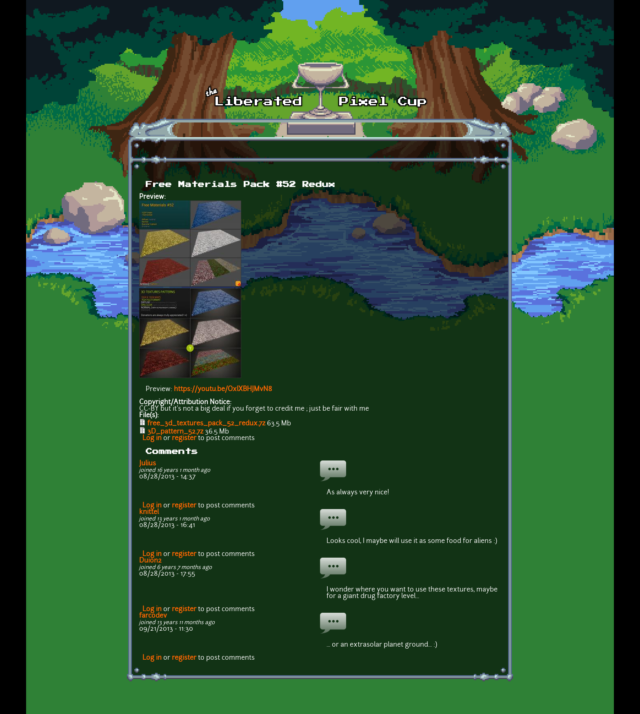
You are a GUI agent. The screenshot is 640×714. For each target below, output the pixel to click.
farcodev (153, 616)
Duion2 (150, 561)
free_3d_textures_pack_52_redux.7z (206, 423)
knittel (149, 512)
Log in (152, 438)
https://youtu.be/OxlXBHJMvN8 (223, 389)
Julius (147, 463)
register (184, 438)
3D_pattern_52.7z (175, 432)
